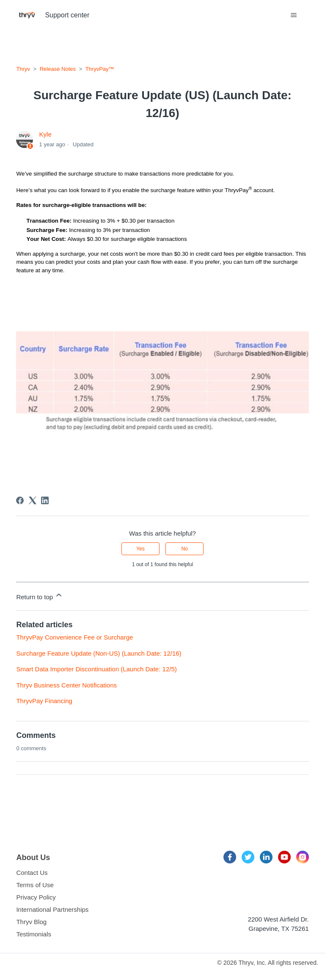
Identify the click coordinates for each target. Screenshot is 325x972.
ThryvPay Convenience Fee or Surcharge (74, 637)
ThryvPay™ (99, 69)
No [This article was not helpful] (184, 549)
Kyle (45, 134)
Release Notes (58, 69)
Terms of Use (34, 884)
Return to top (39, 596)
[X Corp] (32, 500)
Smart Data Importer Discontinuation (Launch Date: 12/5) (96, 669)
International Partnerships (52, 909)
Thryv (23, 69)
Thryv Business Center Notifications (66, 685)
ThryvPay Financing (44, 700)
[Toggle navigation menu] (294, 15)
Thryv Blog (31, 921)
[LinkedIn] (45, 500)
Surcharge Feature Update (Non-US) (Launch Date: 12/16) (98, 653)
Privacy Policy (35, 897)
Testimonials (33, 934)
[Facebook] (20, 500)
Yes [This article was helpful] (140, 549)
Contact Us (31, 872)
